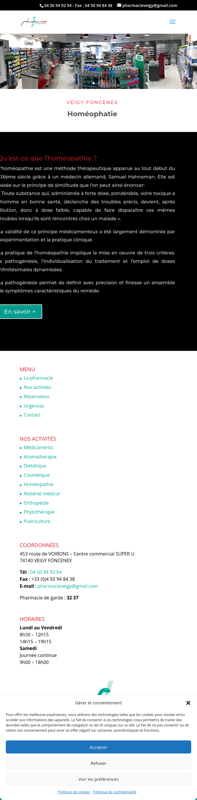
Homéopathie (38, 484)
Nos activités (37, 387)
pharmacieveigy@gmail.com (68, 586)
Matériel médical (42, 493)
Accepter (98, 747)
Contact (32, 415)
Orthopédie (36, 503)
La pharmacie (38, 378)
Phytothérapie (39, 512)
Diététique (35, 465)
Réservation (36, 396)
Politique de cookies (74, 792)
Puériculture (37, 521)
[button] (188, 703)
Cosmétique (37, 475)
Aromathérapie (40, 456)
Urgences (34, 406)
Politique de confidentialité (114, 792)
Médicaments (38, 447)
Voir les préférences (98, 779)
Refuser (98, 763)
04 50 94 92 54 (58, 5)
